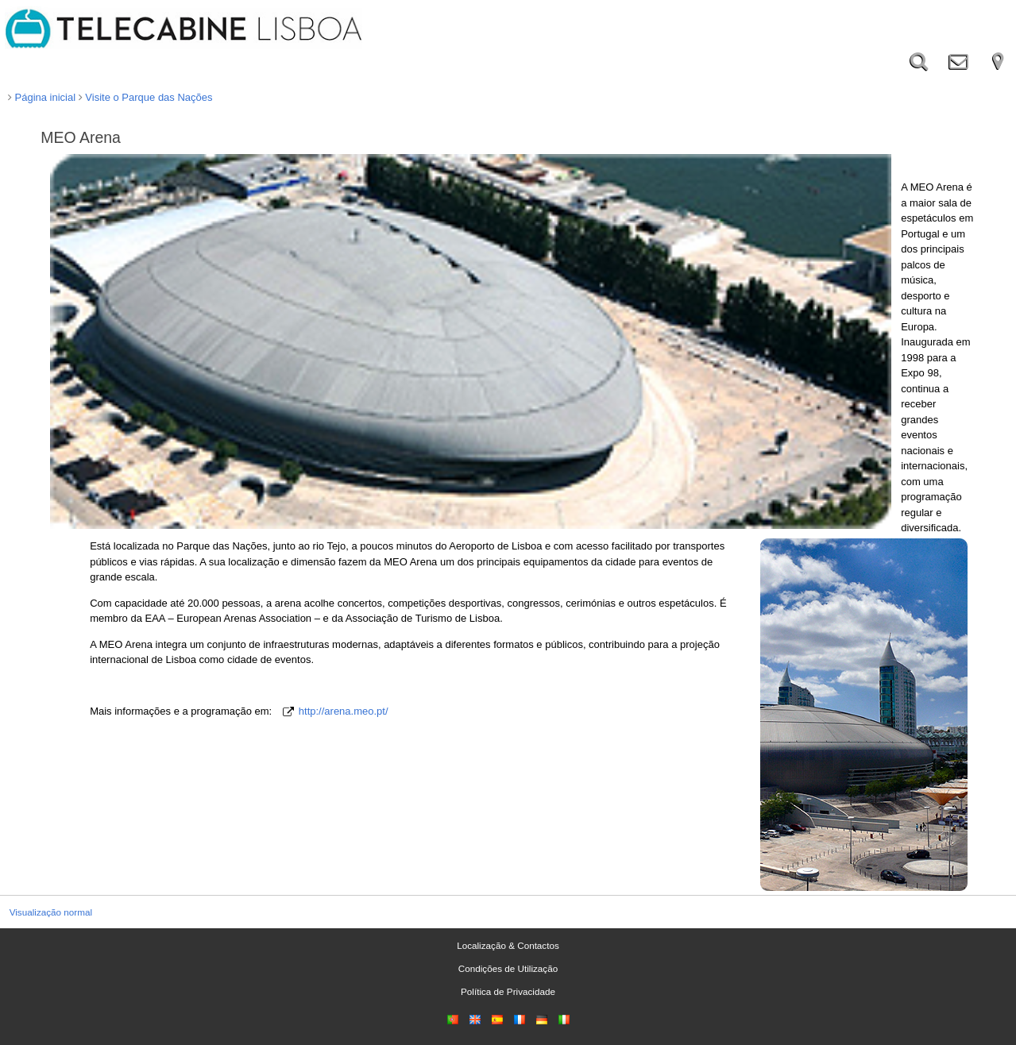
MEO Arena (81, 137)
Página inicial (41, 97)
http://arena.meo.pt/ (343, 711)
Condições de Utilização (508, 968)
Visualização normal (51, 912)
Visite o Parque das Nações (146, 97)
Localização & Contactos (508, 945)
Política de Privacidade (508, 991)
